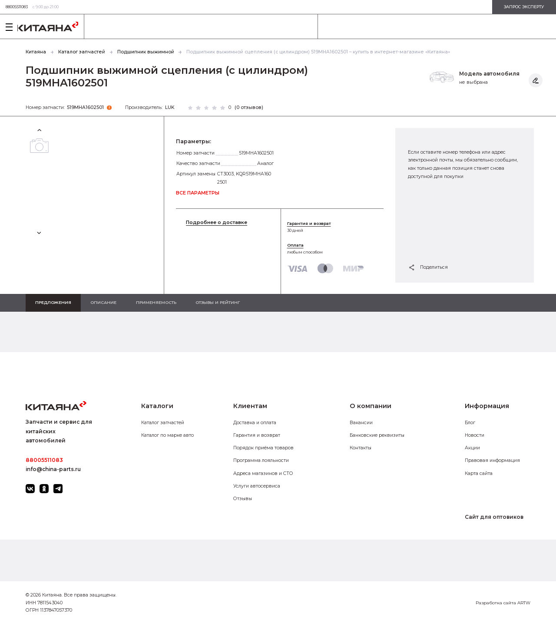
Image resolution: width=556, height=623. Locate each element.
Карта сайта (479, 473)
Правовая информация (492, 460)
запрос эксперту (524, 6)
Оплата (295, 245)
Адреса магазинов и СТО (263, 473)
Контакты (360, 447)
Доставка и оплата (254, 422)
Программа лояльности (261, 460)
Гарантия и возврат (309, 223)
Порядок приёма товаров (263, 447)
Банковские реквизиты (377, 435)
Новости (474, 435)
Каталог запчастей (162, 422)
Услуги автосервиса (256, 485)
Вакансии (361, 422)
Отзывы (242, 498)
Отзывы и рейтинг (219, 302)
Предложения (54, 302)
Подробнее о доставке (216, 222)
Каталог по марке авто (167, 435)
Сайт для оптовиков (494, 517)
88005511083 (17, 6)
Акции (472, 447)
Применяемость (157, 302)
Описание (104, 302)
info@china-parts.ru (53, 468)
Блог (470, 422)
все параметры (197, 193)
